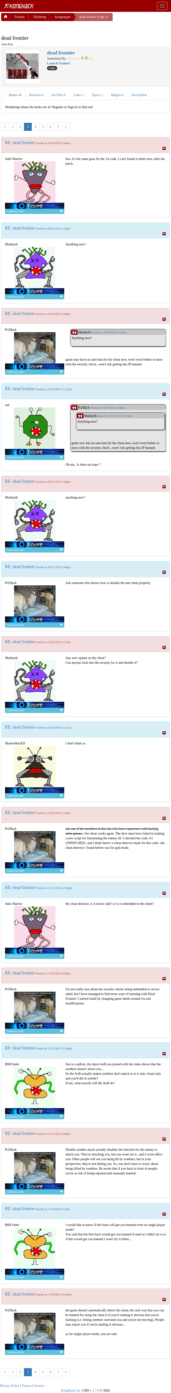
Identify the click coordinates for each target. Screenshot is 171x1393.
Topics (97, 94)
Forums (19, 16)
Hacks (15, 94)
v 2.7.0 (94, 1389)
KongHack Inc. (71, 1389)
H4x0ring (39, 16)
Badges (117, 94)
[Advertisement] (39, 26)
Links (78, 94)
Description (139, 94)
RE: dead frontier (20, 141)
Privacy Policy (9, 1385)
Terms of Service (33, 1385)
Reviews (36, 94)
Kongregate (62, 16)
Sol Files (58, 94)
